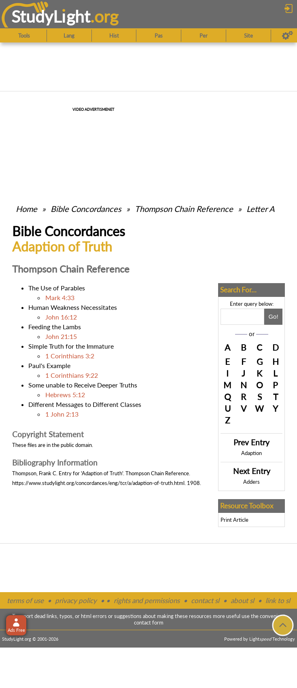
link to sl (277, 600)
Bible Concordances (86, 209)
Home (26, 209)
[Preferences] (287, 36)
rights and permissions (147, 600)
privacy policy (76, 600)
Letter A (260, 209)
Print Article (234, 520)
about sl (242, 600)
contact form (148, 622)
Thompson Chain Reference (184, 209)
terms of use (25, 600)
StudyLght (50, 16)
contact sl (205, 600)
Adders (251, 481)
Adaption (251, 453)
